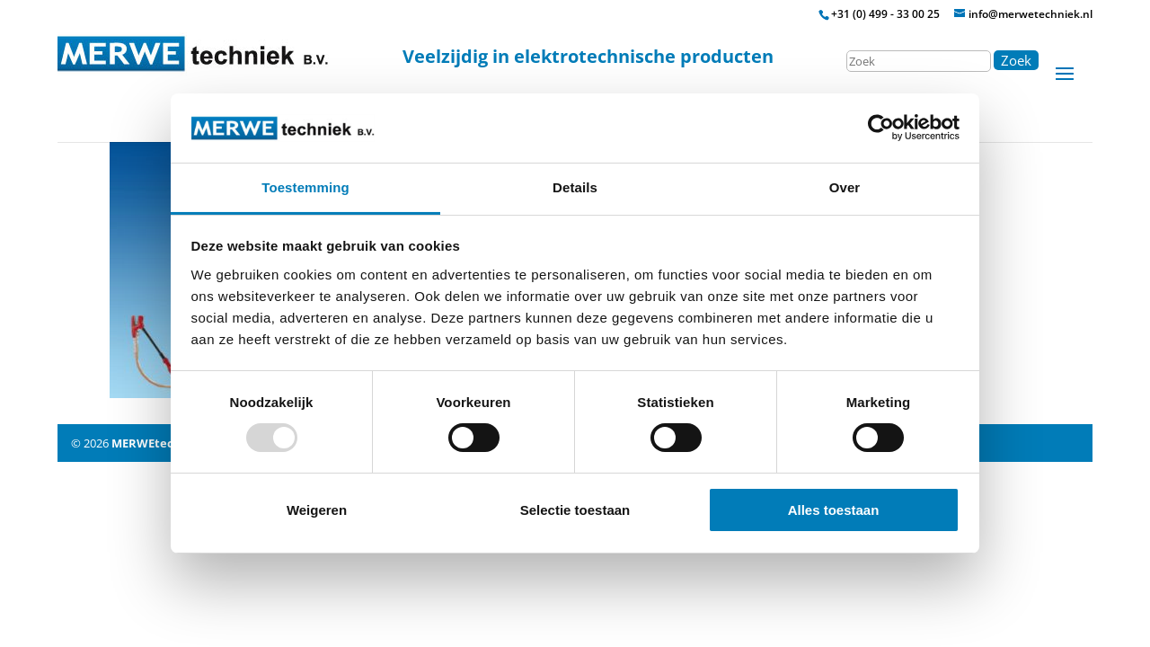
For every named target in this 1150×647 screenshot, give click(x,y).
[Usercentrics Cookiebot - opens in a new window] (881, 127)
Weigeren (317, 510)
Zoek (1016, 60)
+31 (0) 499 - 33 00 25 (885, 14)
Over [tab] (845, 187)
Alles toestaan (834, 510)
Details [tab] (575, 187)
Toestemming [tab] (305, 187)
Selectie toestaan (575, 510)
